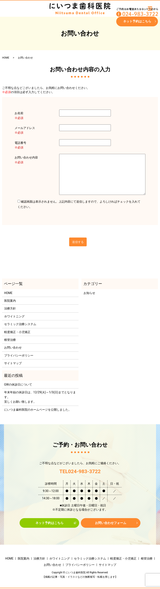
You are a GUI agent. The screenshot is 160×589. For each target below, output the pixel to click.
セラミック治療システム (20, 324)
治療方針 (10, 308)
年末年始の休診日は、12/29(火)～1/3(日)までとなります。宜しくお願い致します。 (40, 397)
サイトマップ (13, 363)
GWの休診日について (18, 384)
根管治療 (10, 339)
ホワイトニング (14, 316)
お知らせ (89, 293)
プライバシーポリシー (18, 355)
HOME (5, 57)
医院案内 (10, 300)
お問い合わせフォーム (110, 523)
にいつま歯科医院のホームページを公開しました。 (37, 409)
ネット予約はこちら (137, 22)
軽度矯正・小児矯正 (17, 332)
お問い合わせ (13, 347)
